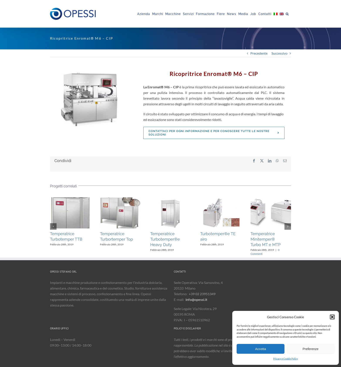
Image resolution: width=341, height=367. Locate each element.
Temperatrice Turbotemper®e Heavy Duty (165, 239)
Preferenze (310, 349)
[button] (332, 317)
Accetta (260, 349)
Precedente (258, 53)
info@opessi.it (196, 299)
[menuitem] (275, 14)
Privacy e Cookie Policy (285, 358)
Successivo (279, 53)
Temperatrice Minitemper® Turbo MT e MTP (266, 239)
